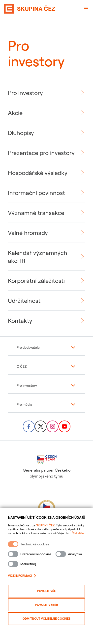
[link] (46, 93)
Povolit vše (46, 591)
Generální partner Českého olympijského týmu (46, 467)
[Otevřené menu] (86, 9)
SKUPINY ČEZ (45, 525)
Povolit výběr (46, 605)
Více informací (22, 575)
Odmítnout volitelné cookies (46, 618)
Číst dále (78, 533)
